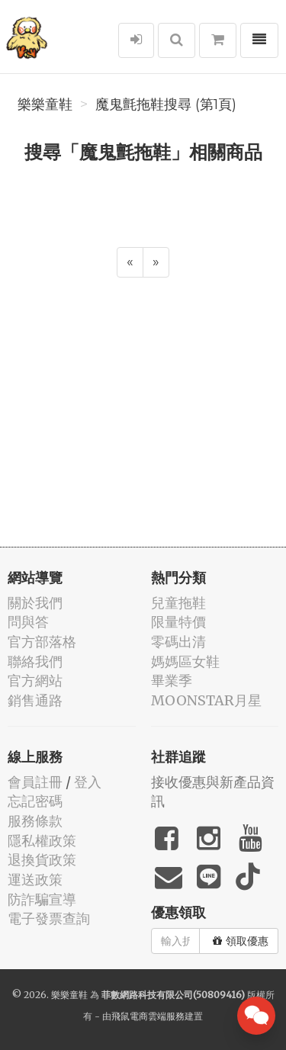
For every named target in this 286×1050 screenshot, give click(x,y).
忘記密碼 (35, 801)
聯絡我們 (35, 661)
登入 (87, 782)
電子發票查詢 (49, 918)
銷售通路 (35, 700)
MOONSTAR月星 (206, 700)
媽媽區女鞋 (185, 661)
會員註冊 (35, 782)
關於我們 (35, 603)
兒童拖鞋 (178, 603)
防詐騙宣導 (42, 899)
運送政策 (35, 879)
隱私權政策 (42, 840)
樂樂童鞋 (45, 104)
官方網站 (35, 680)
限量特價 (178, 622)
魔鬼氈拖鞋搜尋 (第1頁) (165, 104)
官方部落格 (42, 641)
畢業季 (171, 680)
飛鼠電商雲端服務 (148, 1016)
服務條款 (35, 821)
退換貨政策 (42, 860)
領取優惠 (240, 941)
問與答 (28, 622)
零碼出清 (178, 641)
